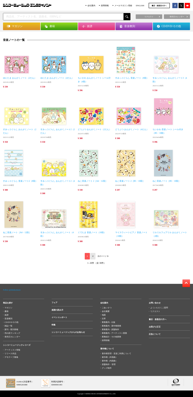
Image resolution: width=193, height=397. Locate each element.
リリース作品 (10, 353)
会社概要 (106, 311)
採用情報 (105, 5)
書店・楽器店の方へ (159, 6)
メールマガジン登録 (123, 5)
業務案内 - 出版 (108, 322)
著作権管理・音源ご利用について (116, 353)
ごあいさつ (107, 308)
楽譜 (6, 315)
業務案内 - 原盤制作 (110, 329)
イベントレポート (59, 317)
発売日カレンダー (12, 337)
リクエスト (155, 311)
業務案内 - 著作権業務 (111, 326)
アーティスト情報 (12, 350)
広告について (155, 334)
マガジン (8, 308)
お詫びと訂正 (155, 327)
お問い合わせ (155, 303)
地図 (104, 315)
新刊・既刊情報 (11, 329)
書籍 (6, 311)
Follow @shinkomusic (12, 290)
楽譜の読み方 (57, 310)
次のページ (102, 256)
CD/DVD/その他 (11, 322)
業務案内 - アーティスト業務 (114, 333)
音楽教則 (8, 318)
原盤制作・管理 (108, 364)
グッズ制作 (107, 368)
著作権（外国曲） (109, 357)
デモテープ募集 (11, 357)
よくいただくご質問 (159, 308)
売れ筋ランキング (12, 333)
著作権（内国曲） (109, 361)
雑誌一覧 (8, 326)
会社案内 (91, 5)
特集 (53, 325)
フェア (54, 302)
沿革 (104, 318)
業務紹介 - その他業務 (111, 337)
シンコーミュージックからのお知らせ (68, 332)
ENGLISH (140, 5)
